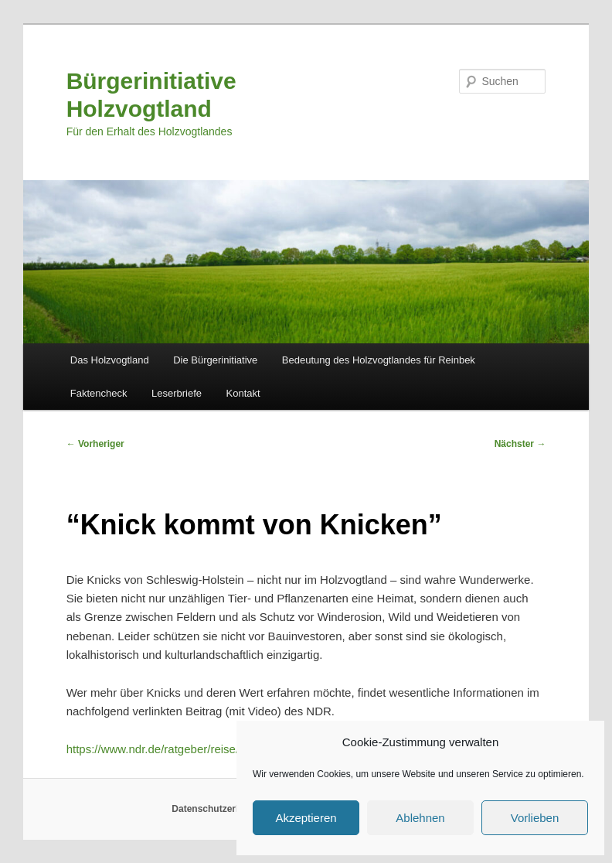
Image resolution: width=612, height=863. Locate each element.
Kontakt (243, 393)
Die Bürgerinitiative (215, 360)
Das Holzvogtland (109, 360)
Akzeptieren (305, 817)
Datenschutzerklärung (220, 808)
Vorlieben (535, 817)
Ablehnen (420, 817)
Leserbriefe (176, 393)
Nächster (520, 443)
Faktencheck (99, 393)
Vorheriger (95, 443)
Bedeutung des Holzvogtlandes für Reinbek (378, 360)
